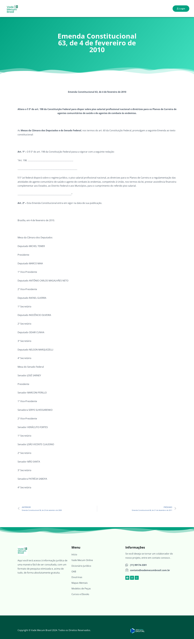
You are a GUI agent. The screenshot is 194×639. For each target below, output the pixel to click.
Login (181, 8)
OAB (73, 571)
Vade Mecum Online (82, 560)
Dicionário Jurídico (81, 565)
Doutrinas (76, 577)
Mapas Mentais (79, 582)
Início (74, 554)
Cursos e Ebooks (80, 594)
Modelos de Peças (81, 588)
